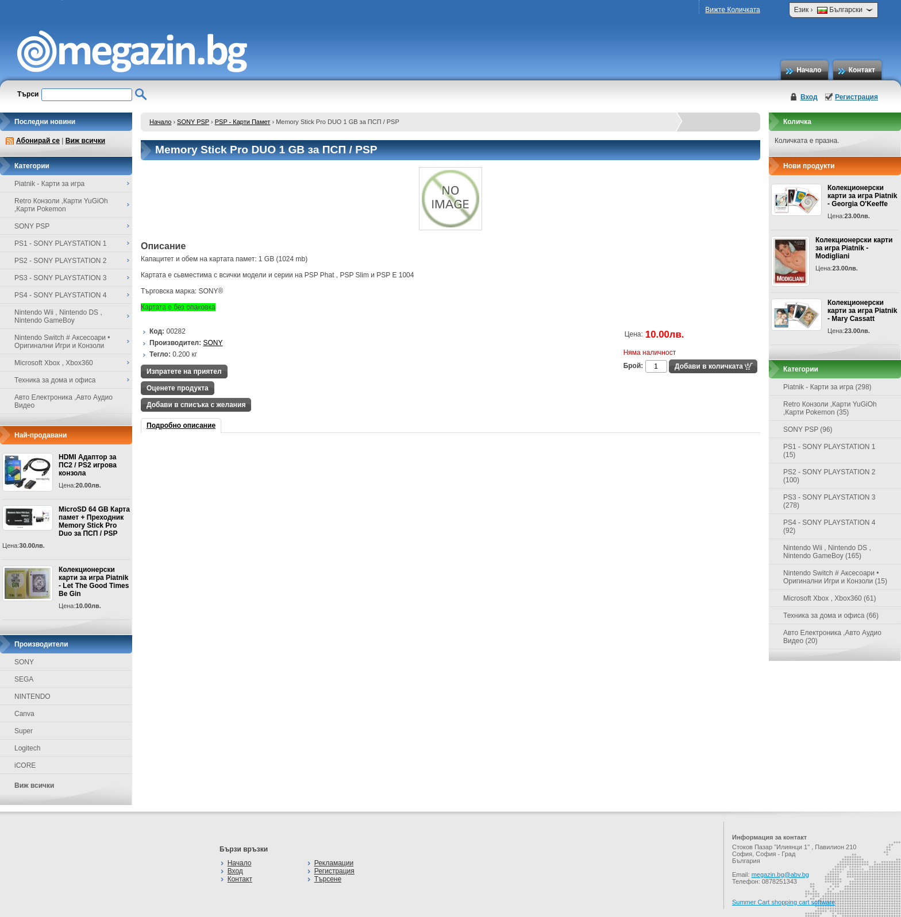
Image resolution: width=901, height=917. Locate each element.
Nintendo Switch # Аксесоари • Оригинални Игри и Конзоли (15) (835, 577)
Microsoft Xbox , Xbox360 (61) (829, 598)
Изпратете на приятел (184, 371)
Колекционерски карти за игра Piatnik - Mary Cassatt (862, 311)
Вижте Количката (732, 10)
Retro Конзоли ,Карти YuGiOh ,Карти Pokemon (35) (830, 408)
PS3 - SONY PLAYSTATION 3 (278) (829, 501)
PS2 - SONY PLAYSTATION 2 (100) (829, 476)
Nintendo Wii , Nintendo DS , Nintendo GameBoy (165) (827, 552)
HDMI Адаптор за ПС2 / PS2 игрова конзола (88, 465)
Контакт (862, 70)
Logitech (27, 748)
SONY (24, 662)
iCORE (25, 765)
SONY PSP (193, 121)
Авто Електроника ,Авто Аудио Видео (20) (832, 637)
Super (23, 731)
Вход (809, 97)
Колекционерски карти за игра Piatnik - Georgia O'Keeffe (862, 196)
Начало (808, 70)
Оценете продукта (178, 388)
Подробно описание (181, 425)
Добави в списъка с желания (196, 405)
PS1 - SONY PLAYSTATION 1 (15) (829, 451)
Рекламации (333, 863)
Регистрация (856, 97)
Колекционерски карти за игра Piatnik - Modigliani (853, 248)
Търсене (327, 879)
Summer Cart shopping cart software (783, 902)
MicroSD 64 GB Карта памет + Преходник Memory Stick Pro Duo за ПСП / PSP (94, 521)
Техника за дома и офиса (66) (831, 616)
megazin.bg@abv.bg (780, 874)
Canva (24, 714)
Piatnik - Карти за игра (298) (827, 387)
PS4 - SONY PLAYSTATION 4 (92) (829, 527)
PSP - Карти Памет (243, 121)
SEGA (23, 679)
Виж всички (85, 141)
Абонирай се (38, 141)
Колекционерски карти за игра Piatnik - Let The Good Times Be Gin (94, 582)
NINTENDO (32, 696)
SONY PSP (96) (808, 429)
